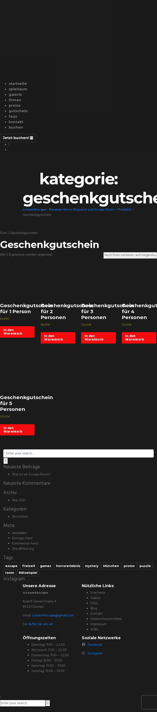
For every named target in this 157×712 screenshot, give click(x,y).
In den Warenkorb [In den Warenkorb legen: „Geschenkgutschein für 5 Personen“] (12, 430)
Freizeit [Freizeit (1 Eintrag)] (28, 566)
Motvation (20, 517)
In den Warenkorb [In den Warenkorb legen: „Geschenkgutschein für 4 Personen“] (134, 337)
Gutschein (18, 111)
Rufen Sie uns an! (41, 624)
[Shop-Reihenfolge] (130, 255)
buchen (16, 127)
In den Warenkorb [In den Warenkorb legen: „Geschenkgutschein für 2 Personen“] (53, 337)
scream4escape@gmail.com (53, 615)
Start (3, 233)
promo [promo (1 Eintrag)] (129, 566)
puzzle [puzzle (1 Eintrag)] (145, 566)
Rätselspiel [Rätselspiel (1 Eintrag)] (28, 573)
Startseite (18, 84)
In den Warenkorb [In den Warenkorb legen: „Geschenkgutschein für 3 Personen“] (94, 337)
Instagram (95, 653)
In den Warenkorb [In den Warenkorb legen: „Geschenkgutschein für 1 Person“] (12, 332)
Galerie (15, 94)
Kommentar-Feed (25, 543)
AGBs (95, 629)
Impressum (99, 624)
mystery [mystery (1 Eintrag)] (91, 566)
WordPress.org (23, 549)
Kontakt (16, 122)
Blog (94, 608)
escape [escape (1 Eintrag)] (11, 566)
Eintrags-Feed (22, 538)
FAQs (13, 116)
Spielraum (18, 89)
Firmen (15, 100)
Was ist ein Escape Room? (31, 474)
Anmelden (19, 533)
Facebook (95, 645)
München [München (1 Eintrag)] (111, 566)
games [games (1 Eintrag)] (45, 566)
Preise (15, 105)
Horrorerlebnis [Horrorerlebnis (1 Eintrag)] (68, 566)
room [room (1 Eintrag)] (9, 573)
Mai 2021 (18, 500)
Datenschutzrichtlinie (106, 619)
